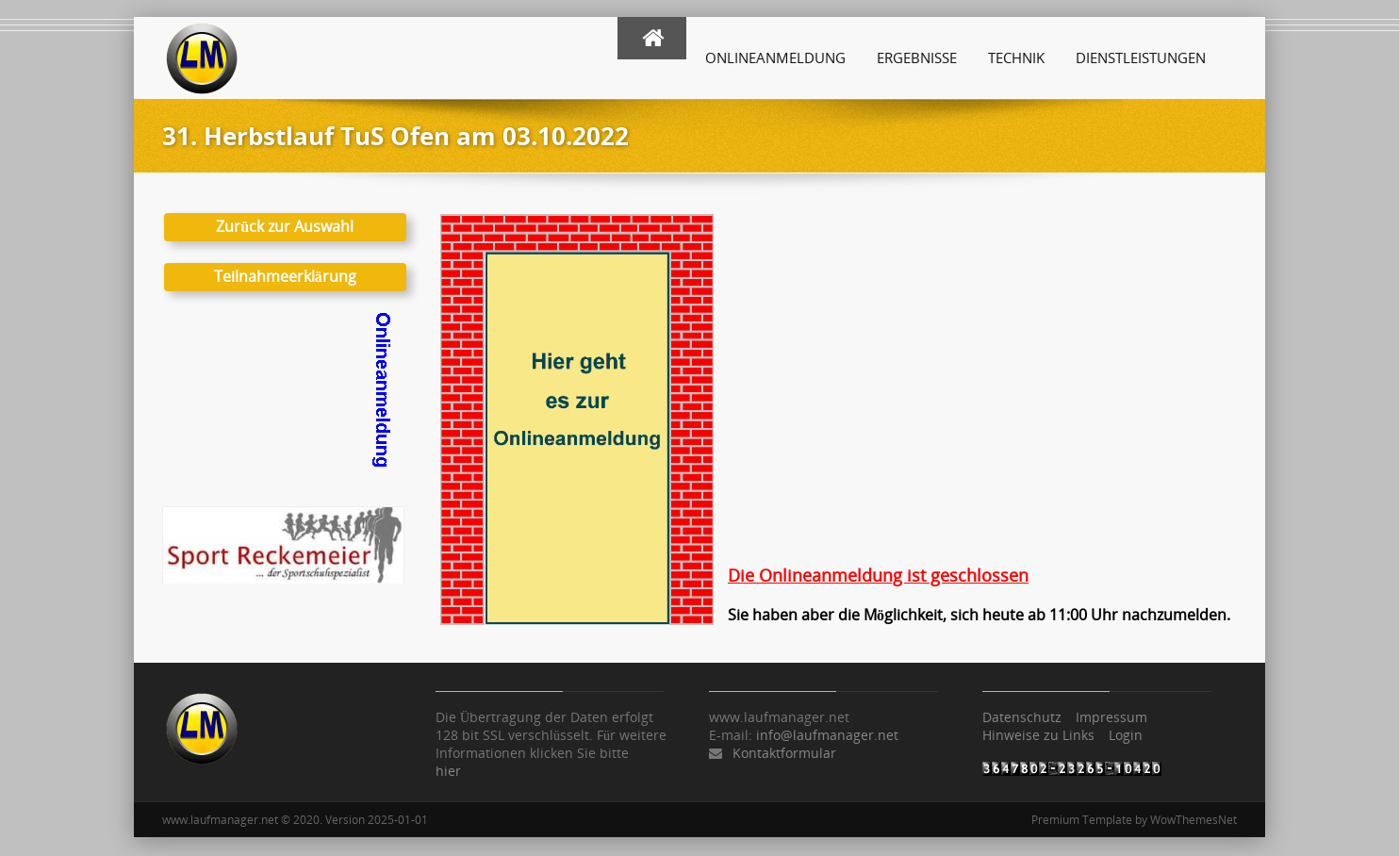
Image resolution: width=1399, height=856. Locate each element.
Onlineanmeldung (775, 57)
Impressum (1111, 717)
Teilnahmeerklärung (285, 276)
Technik (1016, 57)
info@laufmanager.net (827, 735)
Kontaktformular (784, 753)
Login (1126, 735)
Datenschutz (1022, 717)
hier (448, 771)
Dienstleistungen (1141, 57)
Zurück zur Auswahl (285, 226)
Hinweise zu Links (1038, 735)
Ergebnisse (917, 57)
